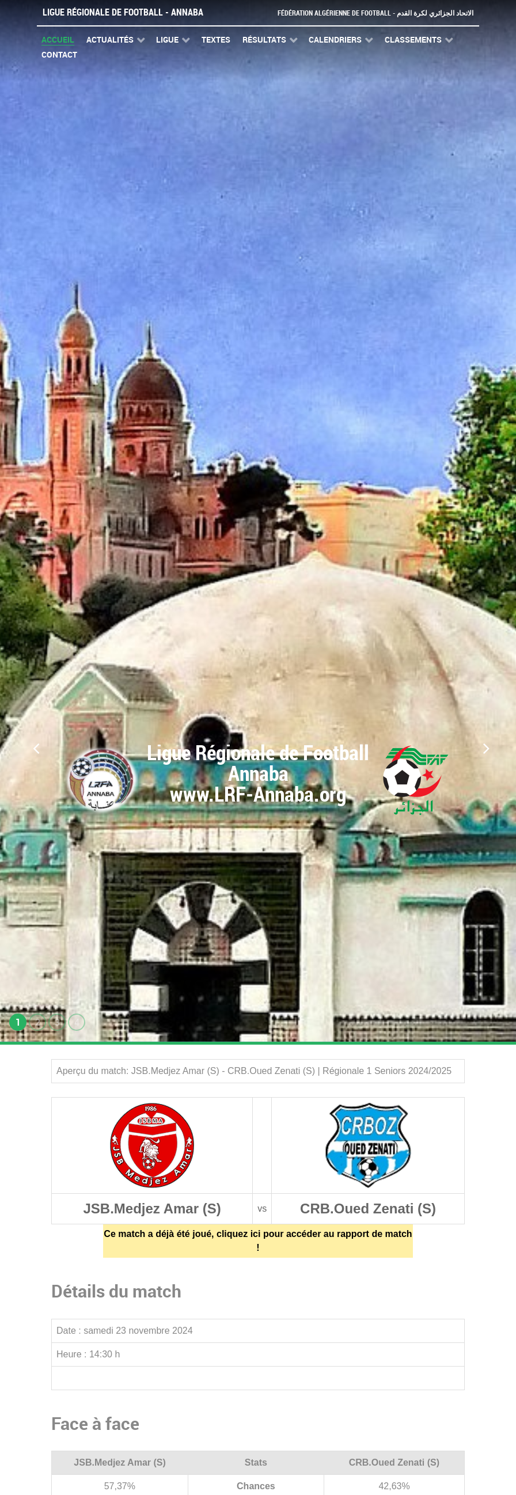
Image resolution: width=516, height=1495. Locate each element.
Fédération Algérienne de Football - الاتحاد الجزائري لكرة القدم (370, 13)
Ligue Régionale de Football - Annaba (123, 12)
